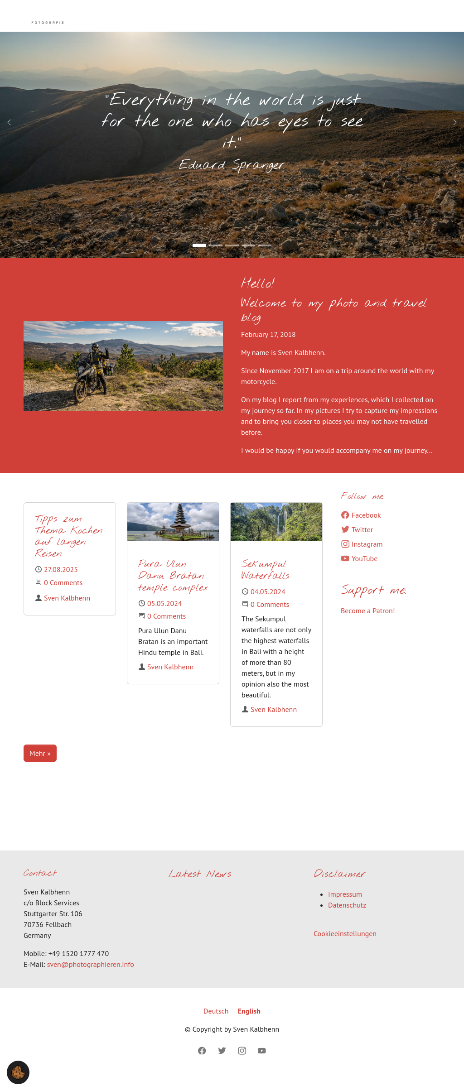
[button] (18, 1071)
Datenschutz (347, 918)
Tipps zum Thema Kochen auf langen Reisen (68, 550)
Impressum (345, 907)
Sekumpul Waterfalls (266, 584)
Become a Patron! (368, 624)
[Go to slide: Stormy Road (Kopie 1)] (232, 259)
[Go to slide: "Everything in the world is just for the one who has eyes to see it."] (199, 259)
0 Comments (63, 596)
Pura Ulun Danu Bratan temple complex (173, 590)
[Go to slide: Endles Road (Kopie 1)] (215, 259)
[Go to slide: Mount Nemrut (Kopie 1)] (248, 259)
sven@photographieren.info (90, 977)
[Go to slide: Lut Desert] (264, 259)
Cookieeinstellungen (345, 947)
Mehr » (40, 766)
